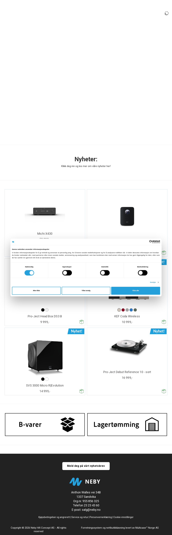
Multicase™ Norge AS (147, 527)
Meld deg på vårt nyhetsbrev (86, 465)
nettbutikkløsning (115, 527)
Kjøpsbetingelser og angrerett (54, 517)
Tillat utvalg (86, 291)
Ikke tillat (36, 291)
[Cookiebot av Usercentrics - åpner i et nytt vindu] (145, 241)
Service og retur (79, 517)
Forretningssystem (91, 527)
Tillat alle (135, 291)
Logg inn (152, 11)
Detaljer (153, 282)
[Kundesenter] (140, 11)
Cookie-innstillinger (123, 517)
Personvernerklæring (101, 517)
